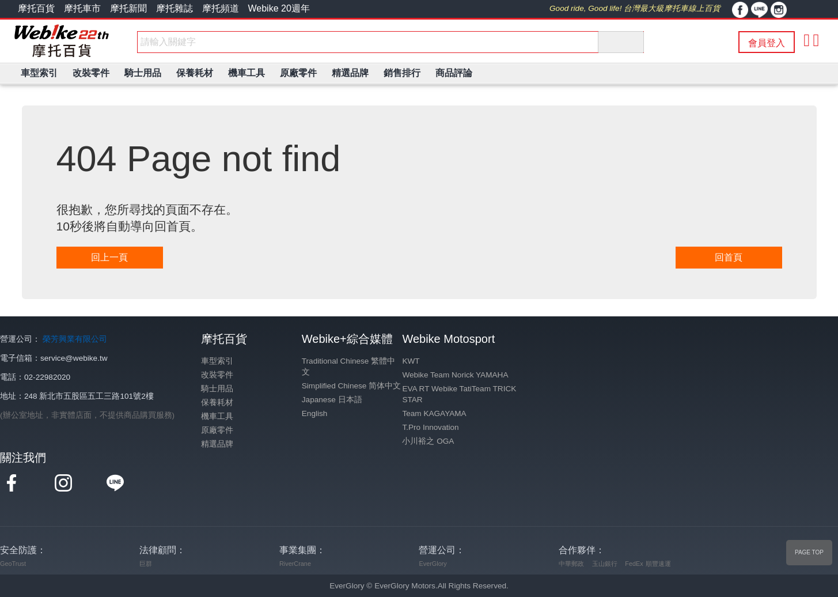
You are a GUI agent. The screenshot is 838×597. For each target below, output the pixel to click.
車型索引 (217, 361)
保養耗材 (217, 402)
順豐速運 (658, 563)
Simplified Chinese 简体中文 (351, 385)
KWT (410, 361)
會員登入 (766, 43)
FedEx (634, 563)
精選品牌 (217, 444)
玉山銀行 (604, 563)
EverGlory (432, 563)
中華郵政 (571, 563)
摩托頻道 (220, 8)
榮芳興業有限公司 (75, 339)
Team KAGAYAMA (434, 413)
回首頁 (728, 257)
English (315, 413)
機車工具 (217, 416)
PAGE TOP (809, 552)
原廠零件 (217, 430)
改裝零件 (217, 375)
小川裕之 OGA (428, 441)
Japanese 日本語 (332, 399)
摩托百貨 (36, 8)
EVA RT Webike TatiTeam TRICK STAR (459, 394)
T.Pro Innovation (430, 427)
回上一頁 (109, 257)
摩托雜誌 (174, 8)
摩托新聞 (128, 8)
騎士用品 (217, 388)
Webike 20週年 (279, 8)
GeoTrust (13, 563)
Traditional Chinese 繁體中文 (348, 366)
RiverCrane (295, 563)
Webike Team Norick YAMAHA (455, 375)
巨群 (145, 563)
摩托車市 (82, 8)
